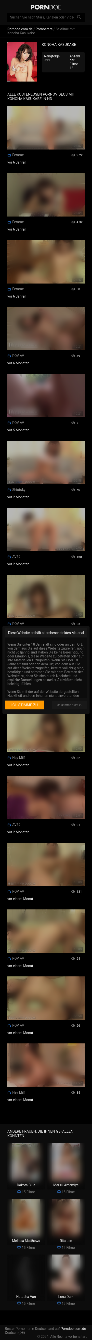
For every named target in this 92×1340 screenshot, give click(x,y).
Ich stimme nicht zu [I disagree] (69, 705)
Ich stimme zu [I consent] (24, 705)
